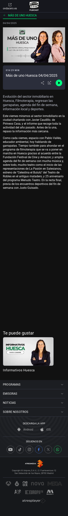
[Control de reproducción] (59, 83)
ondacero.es (10, 6)
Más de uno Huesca (20, 15)
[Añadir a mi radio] (49, 83)
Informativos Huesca (19, 370)
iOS (45, 429)
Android (25, 429)
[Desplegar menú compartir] (42, 83)
